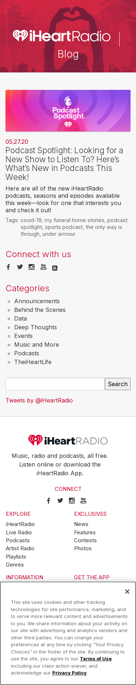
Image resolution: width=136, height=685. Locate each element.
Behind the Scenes (40, 309)
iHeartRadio (68, 440)
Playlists (16, 557)
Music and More (36, 344)
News (81, 524)
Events (23, 335)
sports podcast (64, 227)
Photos (83, 548)
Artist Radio (20, 548)
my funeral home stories (74, 220)
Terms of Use (96, 658)
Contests (85, 540)
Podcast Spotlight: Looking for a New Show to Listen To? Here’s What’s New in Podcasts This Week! (64, 163)
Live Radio (19, 532)
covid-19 (31, 220)
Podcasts (26, 353)
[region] (68, 633)
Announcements (37, 301)
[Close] (127, 592)
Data (20, 318)
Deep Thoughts (35, 327)
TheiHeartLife (32, 362)
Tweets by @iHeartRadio (39, 400)
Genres (15, 564)
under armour (58, 234)
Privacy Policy (69, 673)
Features (85, 532)
